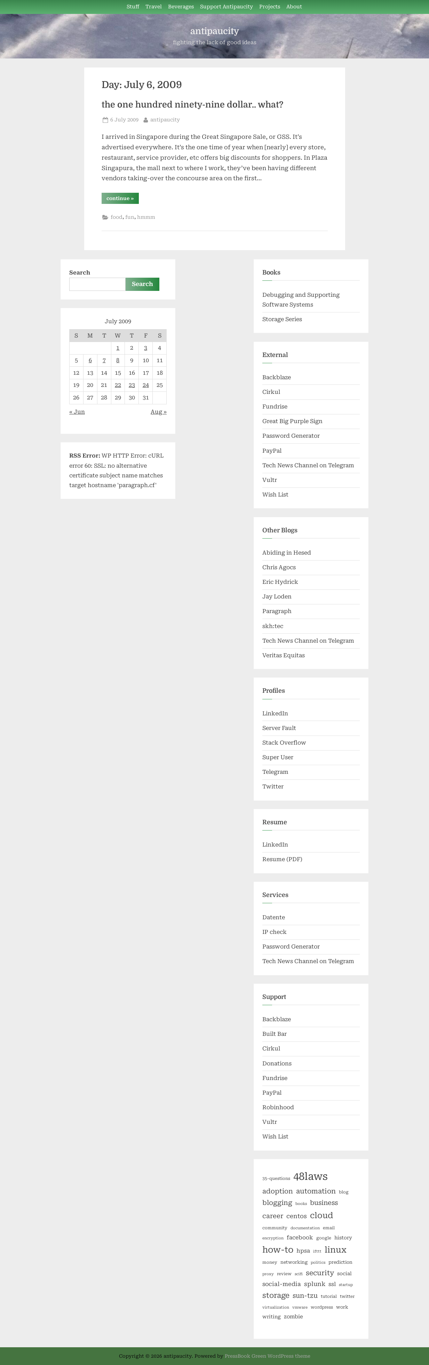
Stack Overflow (284, 742)
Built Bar (274, 1034)
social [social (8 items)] (344, 1273)
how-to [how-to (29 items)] (277, 1250)
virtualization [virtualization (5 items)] (275, 1307)
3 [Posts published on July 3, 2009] (145, 347)
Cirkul (271, 392)
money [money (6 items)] (269, 1262)
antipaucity (214, 31)
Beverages (181, 7)
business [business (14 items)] (324, 1202)
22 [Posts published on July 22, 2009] (118, 385)
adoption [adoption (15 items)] (277, 1191)
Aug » (159, 411)
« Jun (77, 411)
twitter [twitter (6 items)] (347, 1296)
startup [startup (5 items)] (346, 1285)
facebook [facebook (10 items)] (300, 1237)
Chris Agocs (279, 567)
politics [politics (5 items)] (318, 1262)
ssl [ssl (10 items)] (332, 1284)
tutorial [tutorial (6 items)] (329, 1296)
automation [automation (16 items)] (316, 1191)
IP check (274, 932)
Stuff (133, 7)
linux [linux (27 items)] (336, 1250)
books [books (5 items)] (301, 1203)
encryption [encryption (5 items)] (273, 1238)
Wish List (275, 494)
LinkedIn (275, 713)
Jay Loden (277, 596)
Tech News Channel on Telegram (308, 465)
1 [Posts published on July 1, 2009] (117, 347)
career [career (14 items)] (272, 1216)
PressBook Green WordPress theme (267, 1356)
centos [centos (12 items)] (296, 1216)
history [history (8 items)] (343, 1237)
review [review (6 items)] (284, 1273)
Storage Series (282, 319)
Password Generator (291, 435)
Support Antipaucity (226, 7)
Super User (277, 757)
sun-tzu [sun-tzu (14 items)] (305, 1295)
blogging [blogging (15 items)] (277, 1203)
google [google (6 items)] (323, 1238)
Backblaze (276, 377)
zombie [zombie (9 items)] (293, 1317)
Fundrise (274, 406)
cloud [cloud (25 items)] (321, 1215)
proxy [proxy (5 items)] (268, 1274)
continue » (122, 199)
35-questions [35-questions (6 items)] (276, 1178)
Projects (269, 7)
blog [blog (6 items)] (344, 1192)
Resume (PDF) (282, 859)
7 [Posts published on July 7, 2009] (104, 360)
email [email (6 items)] (329, 1227)
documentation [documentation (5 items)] (305, 1228)
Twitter (273, 786)
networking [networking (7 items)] (294, 1262)
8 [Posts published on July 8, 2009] (117, 360)
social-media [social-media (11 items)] (281, 1284)
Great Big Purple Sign (292, 421)
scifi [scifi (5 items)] (299, 1274)
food (116, 217)
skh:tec (272, 626)
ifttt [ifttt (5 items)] (317, 1251)
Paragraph (277, 611)
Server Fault (279, 728)
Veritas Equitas (283, 655)
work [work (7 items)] (342, 1307)
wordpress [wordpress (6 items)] (322, 1307)
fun (129, 217)
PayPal (271, 450)
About (294, 7)
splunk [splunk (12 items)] (314, 1283)
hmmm (146, 217)
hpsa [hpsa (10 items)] (303, 1250)
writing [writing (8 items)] (271, 1316)
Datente (273, 917)
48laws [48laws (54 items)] (310, 1176)
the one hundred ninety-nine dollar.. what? (192, 105)
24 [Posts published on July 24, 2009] (146, 385)
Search (79, 272)
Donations (277, 1063)
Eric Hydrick (280, 582)
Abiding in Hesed (286, 552)
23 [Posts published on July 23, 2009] (132, 385)
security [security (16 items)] (320, 1273)
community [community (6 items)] (274, 1227)
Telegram (275, 772)
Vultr (269, 480)
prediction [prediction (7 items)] (340, 1262)
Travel (153, 7)
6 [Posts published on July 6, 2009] (90, 360)
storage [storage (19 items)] (275, 1295)
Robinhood (278, 1107)
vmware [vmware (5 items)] (300, 1307)
